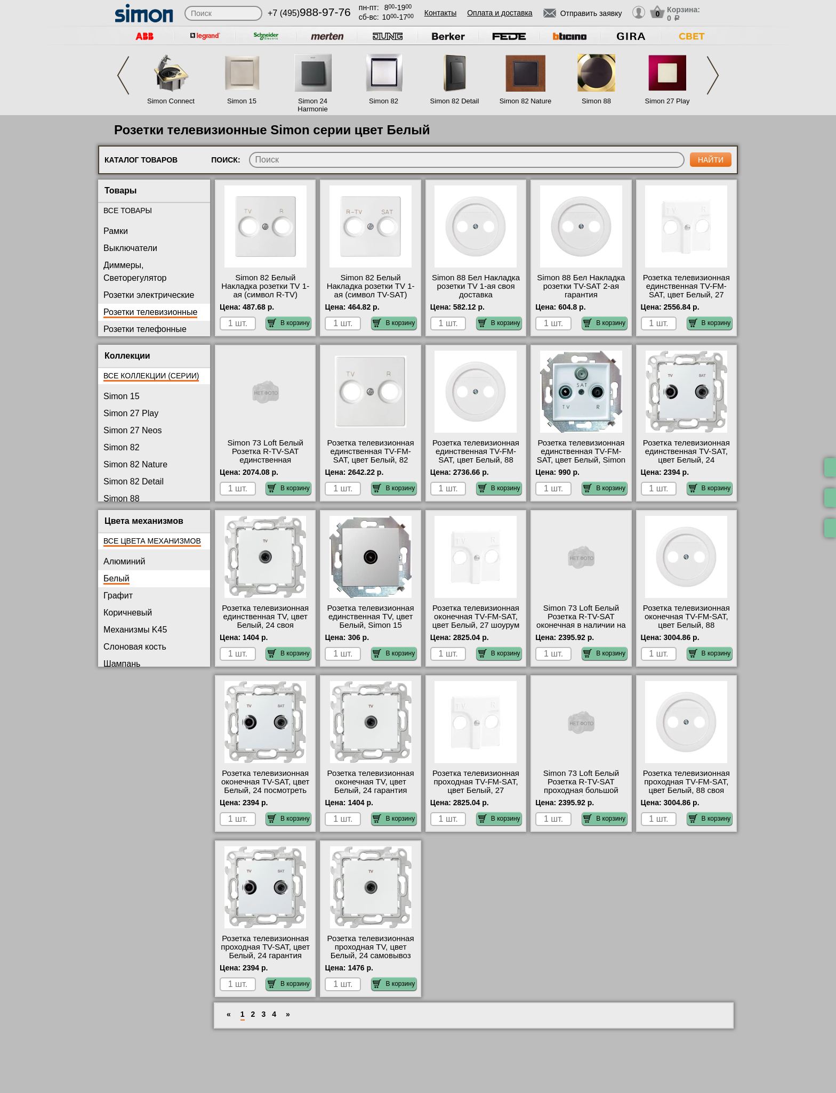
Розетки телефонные (145, 329)
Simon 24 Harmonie (312, 105)
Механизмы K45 (135, 629)
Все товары (127, 210)
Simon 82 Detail (454, 101)
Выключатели (130, 248)
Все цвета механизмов (152, 541)
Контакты (440, 13)
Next (712, 75)
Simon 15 (241, 101)
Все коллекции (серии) (151, 375)
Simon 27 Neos (132, 430)
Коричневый (127, 612)
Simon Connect (171, 101)
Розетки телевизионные (150, 312)
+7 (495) (309, 13)
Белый (116, 578)
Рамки (115, 231)
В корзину (289, 323)
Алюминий (124, 561)
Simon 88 (596, 101)
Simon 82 (383, 101)
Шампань (121, 663)
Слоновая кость (134, 646)
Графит (118, 595)
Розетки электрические (148, 294)
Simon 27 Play (667, 101)
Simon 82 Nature (526, 101)
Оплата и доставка (499, 13)
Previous (123, 75)
